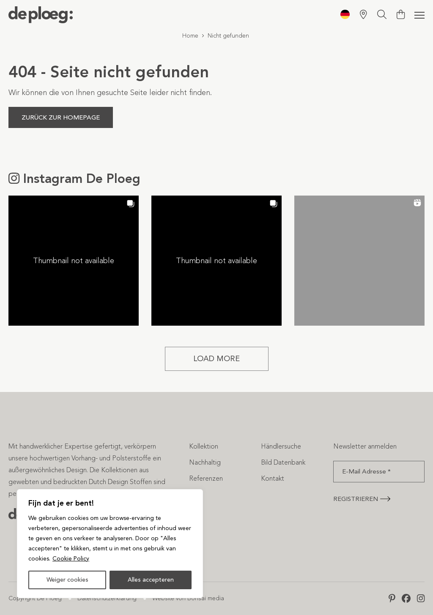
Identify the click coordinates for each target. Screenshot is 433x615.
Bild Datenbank (283, 462)
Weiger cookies (67, 579)
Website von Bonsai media (188, 598)
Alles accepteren (151, 579)
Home (190, 35)
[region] (110, 543)
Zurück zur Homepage (61, 117)
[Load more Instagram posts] (217, 359)
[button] (73, 261)
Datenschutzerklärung (107, 598)
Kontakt (272, 478)
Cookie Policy (70, 558)
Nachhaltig (205, 462)
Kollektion (203, 446)
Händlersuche (281, 446)
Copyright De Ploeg (35, 598)
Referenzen (206, 478)
